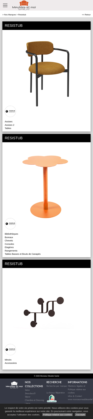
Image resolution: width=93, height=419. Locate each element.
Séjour (27, 396)
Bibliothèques (11, 234)
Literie (27, 403)
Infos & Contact (75, 396)
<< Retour (86, 15)
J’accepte (80, 414)
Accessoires (11, 363)
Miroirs (8, 359)
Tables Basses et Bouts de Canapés (23, 254)
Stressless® (30, 393)
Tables (8, 128)
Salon (27, 390)
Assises (8, 121)
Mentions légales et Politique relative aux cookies (77, 389)
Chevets (9, 240)
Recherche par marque (56, 386)
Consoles (9, 244)
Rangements (11, 250)
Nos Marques (10, 15)
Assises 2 (9, 125)
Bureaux (9, 237)
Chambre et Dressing (34, 400)
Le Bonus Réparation (55, 392)
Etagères (9, 247)
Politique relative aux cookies (57, 414)
